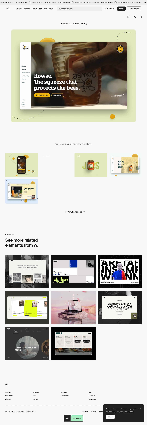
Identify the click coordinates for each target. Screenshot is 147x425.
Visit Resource (77, 418)
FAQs (90, 392)
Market (51, 8)
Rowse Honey (80, 23)
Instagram (94, 411)
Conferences (65, 396)
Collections (9, 396)
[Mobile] (21, 165)
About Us (92, 396)
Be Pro (121, 8)
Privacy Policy (31, 411)
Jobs (45, 8)
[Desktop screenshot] (27, 271)
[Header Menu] (73, 343)
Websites (8, 392)
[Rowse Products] (91, 165)
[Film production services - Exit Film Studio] (27, 343)
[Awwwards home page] (67, 418)
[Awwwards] (7, 8)
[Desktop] (73, 271)
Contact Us (92, 399)
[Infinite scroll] (21, 191)
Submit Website (134, 8)
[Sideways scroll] (125, 165)
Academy (37, 8)
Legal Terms (20, 411)
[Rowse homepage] (56, 165)
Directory (27, 8)
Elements (8, 399)
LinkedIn (102, 411)
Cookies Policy (9, 411)
